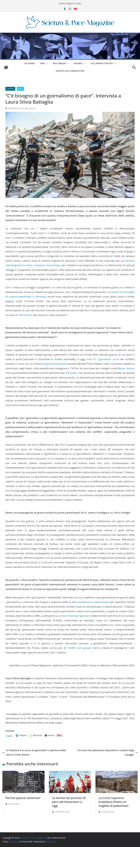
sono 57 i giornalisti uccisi (102, 359)
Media (20, 89)
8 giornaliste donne (54, 363)
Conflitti (10, 89)
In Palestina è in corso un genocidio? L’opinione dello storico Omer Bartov (34, 752)
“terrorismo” (25, 315)
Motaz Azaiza (126, 368)
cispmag (31, 108)
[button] (46, 63)
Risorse (78, 63)
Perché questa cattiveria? (22, 798)
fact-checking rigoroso (75, 615)
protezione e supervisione (93, 602)
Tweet (8, 735)
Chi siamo (29, 63)
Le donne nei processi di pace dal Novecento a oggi (69, 802)
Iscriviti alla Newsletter (70, 70)
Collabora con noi (102, 63)
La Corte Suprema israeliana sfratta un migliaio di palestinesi (113, 802)
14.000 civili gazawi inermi (83, 648)
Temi (42, 63)
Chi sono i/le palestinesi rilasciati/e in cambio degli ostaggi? (107, 752)
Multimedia (59, 63)
